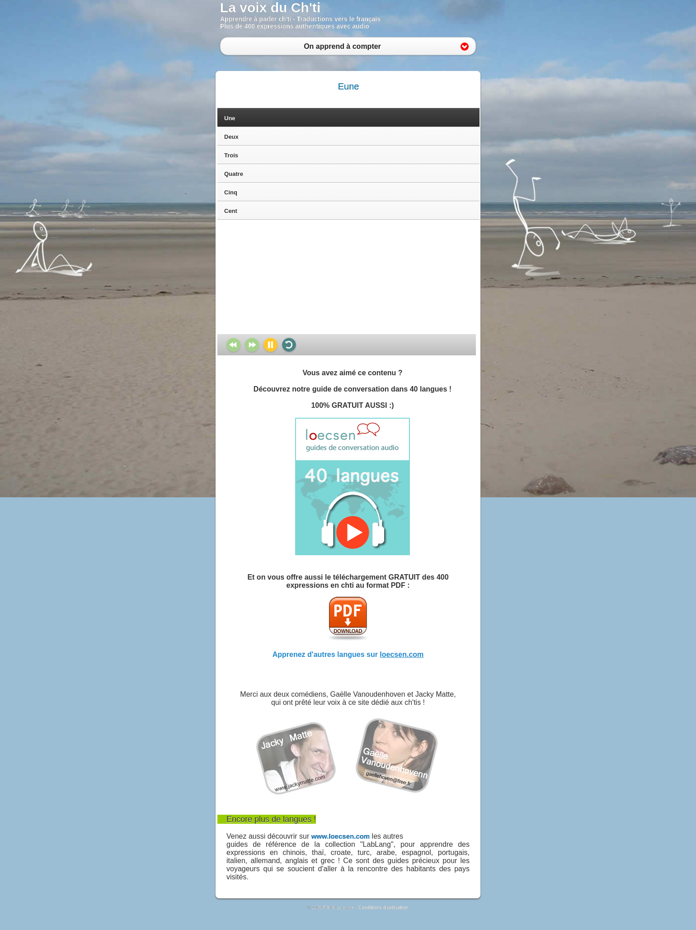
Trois (231, 155)
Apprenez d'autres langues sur (348, 654)
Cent (230, 211)
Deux (231, 136)
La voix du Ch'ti (270, 7)
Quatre (233, 173)
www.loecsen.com (340, 836)
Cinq (230, 192)
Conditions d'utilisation (383, 907)
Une (229, 118)
